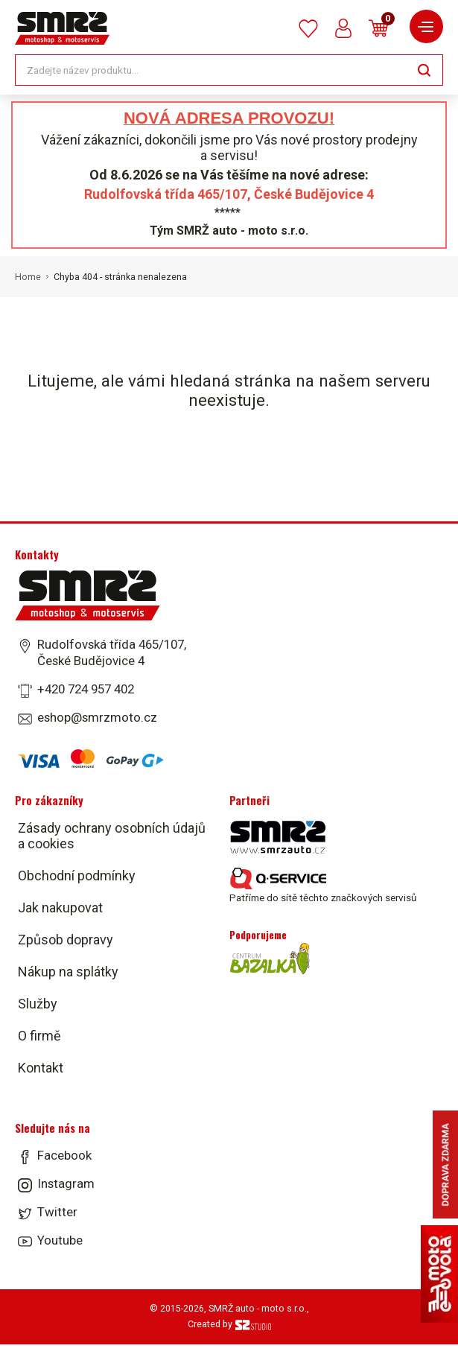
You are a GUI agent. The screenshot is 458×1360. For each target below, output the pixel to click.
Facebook (64, 1155)
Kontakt (40, 1067)
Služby (37, 1003)
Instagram (66, 1183)
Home (28, 277)
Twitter (57, 1211)
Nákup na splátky (68, 971)
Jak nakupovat (60, 907)
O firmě (39, 1035)
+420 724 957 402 (85, 688)
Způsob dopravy (65, 939)
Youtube (60, 1240)
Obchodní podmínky (77, 875)
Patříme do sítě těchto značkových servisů (322, 885)
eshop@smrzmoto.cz (97, 717)
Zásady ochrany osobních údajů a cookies (112, 835)
